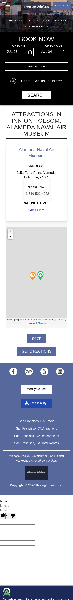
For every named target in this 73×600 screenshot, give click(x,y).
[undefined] (11, 516)
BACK (36, 338)
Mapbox (42, 323)
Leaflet (10, 319)
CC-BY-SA (60, 319)
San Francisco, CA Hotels (36, 421)
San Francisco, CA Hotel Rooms (36, 443)
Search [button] (36, 95)
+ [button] (10, 231)
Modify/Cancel (36, 389)
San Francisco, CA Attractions (36, 428)
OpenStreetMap (34, 319)
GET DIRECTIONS (36, 351)
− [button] (10, 236)
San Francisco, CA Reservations (36, 436)
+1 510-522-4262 (36, 194)
